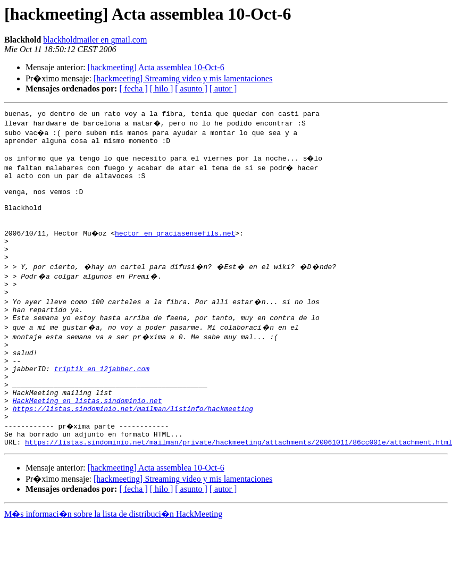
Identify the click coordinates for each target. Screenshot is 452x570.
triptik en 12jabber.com (101, 402)
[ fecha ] (133, 88)
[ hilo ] (161, 88)
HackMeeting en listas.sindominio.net (87, 440)
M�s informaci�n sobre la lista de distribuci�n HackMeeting (113, 560)
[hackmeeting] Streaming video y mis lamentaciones (183, 78)
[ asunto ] (191, 88)
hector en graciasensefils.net (176, 249)
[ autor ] (223, 88)
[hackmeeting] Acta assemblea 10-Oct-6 (155, 67)
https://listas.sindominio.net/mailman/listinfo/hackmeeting (133, 450)
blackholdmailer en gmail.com (95, 39)
